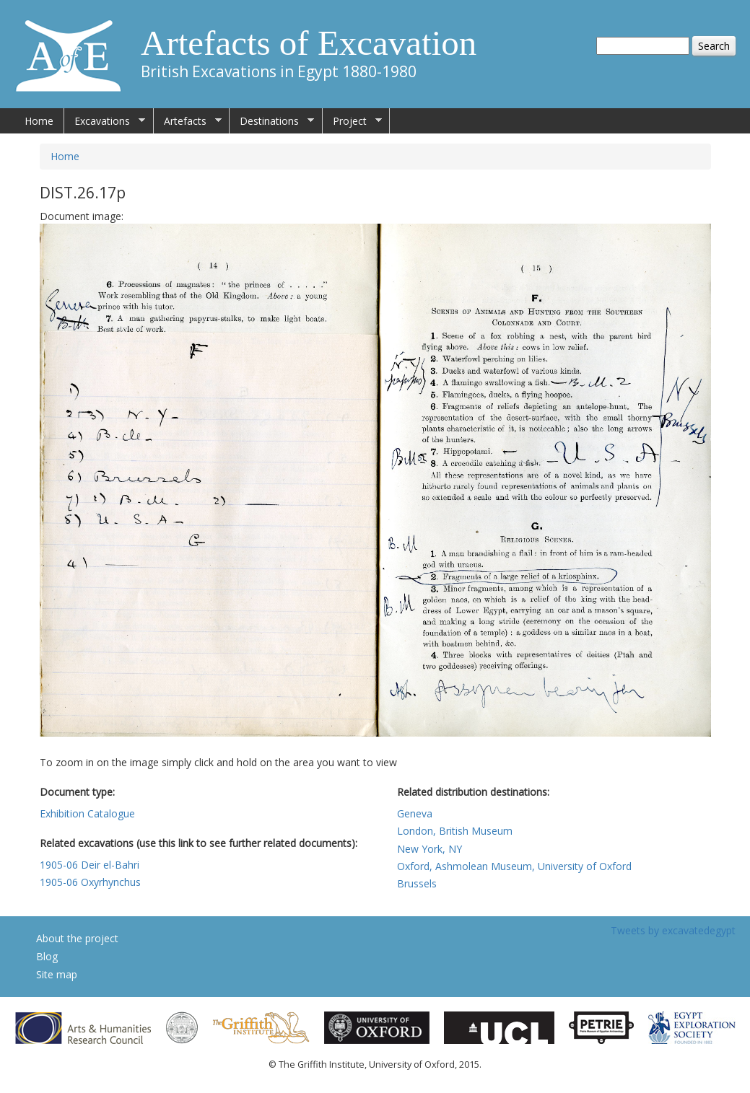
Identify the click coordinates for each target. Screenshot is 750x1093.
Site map (56, 974)
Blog (47, 956)
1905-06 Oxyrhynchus (90, 882)
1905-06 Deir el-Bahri (89, 865)
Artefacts (188, 121)
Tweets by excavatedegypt (673, 930)
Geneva (414, 813)
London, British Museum (455, 831)
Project (352, 121)
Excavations (104, 121)
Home (39, 121)
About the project (77, 938)
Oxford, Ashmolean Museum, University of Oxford (514, 866)
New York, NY (429, 849)
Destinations (272, 121)
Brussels (417, 883)
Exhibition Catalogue (87, 813)
